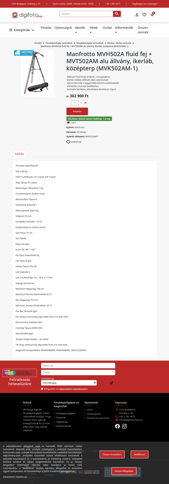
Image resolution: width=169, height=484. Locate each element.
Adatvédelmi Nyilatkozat (72, 388)
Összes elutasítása (112, 454)
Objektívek (62, 421)
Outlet (107, 28)
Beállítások (139, 454)
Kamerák (61, 417)
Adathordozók (63, 425)
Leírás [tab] (19, 154)
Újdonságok (63, 28)
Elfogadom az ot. (66, 388)
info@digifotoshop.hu (131, 419)
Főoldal (46, 28)
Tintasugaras (93, 413)
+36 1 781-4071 (112, 3)
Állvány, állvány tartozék (119, 42)
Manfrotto (80, 127)
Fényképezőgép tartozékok (59, 42)
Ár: (67, 96)
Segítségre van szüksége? (145, 3)
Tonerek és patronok (97, 417)
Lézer (89, 409)
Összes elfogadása (124, 471)
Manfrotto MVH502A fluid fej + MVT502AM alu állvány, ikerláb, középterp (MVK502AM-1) (84, 46)
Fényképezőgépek (66, 413)
